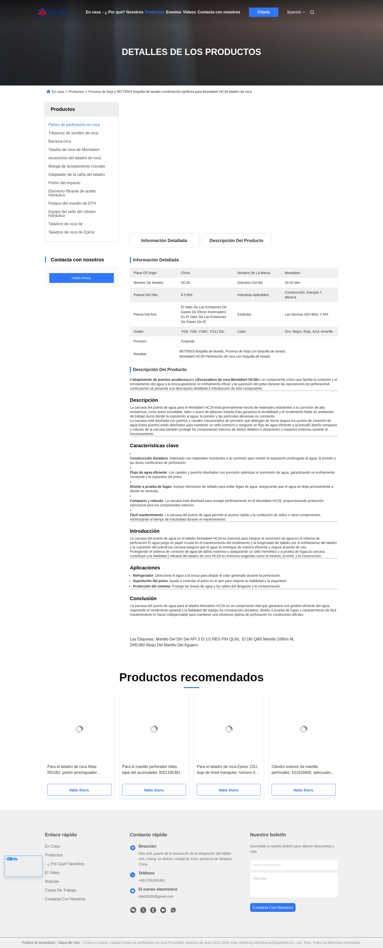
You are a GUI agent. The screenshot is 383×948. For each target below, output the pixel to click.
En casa (93, 12)
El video (52, 873)
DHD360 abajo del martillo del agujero (164, 645)
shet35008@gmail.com (155, 896)
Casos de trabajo (60, 890)
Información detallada (164, 240)
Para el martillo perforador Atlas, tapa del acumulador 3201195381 (151, 770)
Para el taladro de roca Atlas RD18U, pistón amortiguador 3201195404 (72, 770)
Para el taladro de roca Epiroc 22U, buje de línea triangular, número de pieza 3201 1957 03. (227, 770)
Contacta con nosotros (219, 12)
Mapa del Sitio (69, 943)
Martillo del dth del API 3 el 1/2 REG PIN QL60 (197, 639)
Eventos (173, 12)
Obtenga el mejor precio (262, 149)
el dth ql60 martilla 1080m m (267, 639)
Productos (154, 12)
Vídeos (189, 12)
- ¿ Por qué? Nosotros (122, 12)
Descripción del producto (236, 240)
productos (54, 855)
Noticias (52, 881)
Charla (263, 12)
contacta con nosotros (273, 907)
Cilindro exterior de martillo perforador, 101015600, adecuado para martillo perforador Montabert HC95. (301, 770)
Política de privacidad (38, 943)
